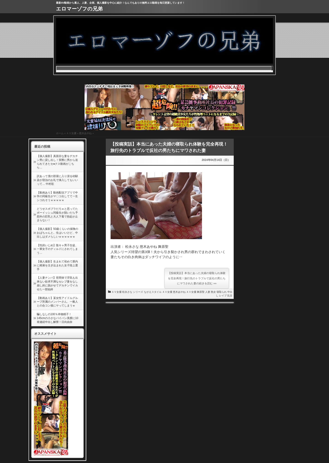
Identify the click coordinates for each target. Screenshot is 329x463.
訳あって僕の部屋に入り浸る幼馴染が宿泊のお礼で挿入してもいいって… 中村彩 (57, 180)
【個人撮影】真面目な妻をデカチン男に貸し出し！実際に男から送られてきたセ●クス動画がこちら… (57, 161)
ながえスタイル (153, 291)
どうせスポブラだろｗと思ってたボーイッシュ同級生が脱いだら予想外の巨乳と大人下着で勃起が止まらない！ (57, 214)
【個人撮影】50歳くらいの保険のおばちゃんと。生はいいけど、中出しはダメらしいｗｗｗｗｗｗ (57, 232)
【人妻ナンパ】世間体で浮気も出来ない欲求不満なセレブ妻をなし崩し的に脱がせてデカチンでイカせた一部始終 (57, 283)
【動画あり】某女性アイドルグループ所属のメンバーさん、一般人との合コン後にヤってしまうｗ (57, 301)
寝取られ (222, 291)
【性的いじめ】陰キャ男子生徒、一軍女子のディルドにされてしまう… (57, 249)
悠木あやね (85, 133)
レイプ (223, 295)
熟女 (213, 291)
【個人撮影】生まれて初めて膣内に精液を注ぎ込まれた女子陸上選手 (57, 265)
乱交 (229, 295)
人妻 (207, 291)
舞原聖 (200, 291)
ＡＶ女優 (71, 133)
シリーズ (138, 291)
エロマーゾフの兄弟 (79, 9)
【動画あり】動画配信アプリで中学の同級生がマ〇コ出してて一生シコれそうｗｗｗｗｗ (57, 196)
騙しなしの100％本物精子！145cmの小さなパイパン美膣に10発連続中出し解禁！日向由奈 (57, 318)
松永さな (127, 291)
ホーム (60, 133)
